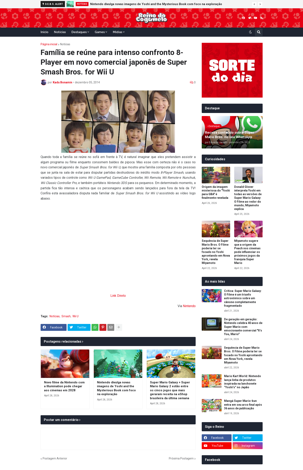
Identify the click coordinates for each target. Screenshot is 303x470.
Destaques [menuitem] (79, 32)
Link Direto (118, 296)
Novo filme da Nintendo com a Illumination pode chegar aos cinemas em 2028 (64, 386)
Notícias (65, 44)
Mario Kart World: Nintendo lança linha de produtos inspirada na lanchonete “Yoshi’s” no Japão (242, 381)
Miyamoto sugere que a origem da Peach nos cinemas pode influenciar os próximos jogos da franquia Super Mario (247, 252)
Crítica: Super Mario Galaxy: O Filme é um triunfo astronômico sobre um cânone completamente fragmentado (243, 298)
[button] (254, 4)
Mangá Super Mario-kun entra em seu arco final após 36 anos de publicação (243, 404)
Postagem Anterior (55, 458)
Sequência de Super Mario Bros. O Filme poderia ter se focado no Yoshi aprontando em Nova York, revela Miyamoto (216, 252)
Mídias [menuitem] (117, 32)
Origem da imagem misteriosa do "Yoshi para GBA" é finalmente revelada (216, 192)
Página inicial (49, 44)
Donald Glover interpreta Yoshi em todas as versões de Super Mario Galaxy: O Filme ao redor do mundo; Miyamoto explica (248, 198)
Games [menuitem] (100, 32)
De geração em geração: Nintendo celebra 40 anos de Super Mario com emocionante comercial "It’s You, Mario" (243, 327)
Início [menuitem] (44, 32)
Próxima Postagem (181, 458)
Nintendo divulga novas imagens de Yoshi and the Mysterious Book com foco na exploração (156, 4)
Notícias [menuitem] (60, 32)
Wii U (75, 316)
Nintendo (189, 306)
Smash (66, 316)
